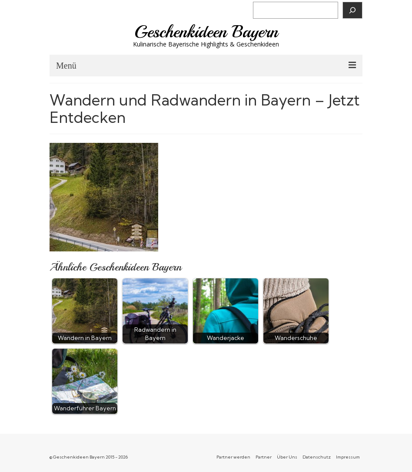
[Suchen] (352, 10)
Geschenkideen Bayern (206, 32)
